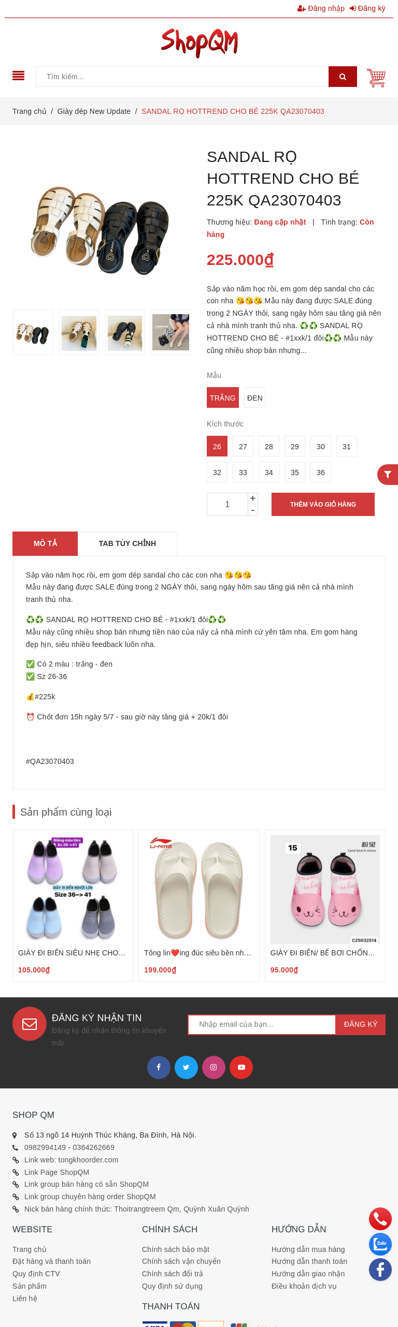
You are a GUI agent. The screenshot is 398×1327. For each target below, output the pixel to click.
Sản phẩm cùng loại (65, 812)
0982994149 (45, 1147)
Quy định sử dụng (172, 1286)
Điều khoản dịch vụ (304, 1286)
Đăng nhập (321, 8)
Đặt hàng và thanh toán (51, 1261)
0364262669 (94, 1147)
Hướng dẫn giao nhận (308, 1274)
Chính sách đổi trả (173, 1274)
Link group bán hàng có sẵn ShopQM (86, 1184)
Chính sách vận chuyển (181, 1261)
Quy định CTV (36, 1274)
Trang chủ (29, 1249)
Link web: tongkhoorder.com (71, 1160)
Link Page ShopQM (56, 1172)
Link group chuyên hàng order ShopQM (90, 1196)
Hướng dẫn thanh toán (309, 1261)
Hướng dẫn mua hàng (308, 1249)
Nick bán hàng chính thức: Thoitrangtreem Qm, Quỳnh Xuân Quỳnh (136, 1209)
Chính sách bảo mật (175, 1249)
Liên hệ (24, 1298)
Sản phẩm (29, 1286)
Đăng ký (368, 8)
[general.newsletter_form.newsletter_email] (262, 1024)
